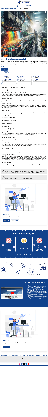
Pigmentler (14, 73)
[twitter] (24, 364)
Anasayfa (2, 8)
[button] (46, 12)
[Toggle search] (27, 6)
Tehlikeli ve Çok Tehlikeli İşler (10, 8)
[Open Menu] (17, 6)
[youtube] (28, 364)
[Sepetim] (29, 6)
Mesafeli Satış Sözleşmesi (31, 355)
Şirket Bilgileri (38, 355)
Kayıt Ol (5, 69)
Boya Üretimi (11, 73)
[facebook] (22, 364)
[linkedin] (26, 364)
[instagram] (19, 364)
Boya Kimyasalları (6, 73)
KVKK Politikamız (22, 355)
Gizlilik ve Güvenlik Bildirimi (13, 355)
